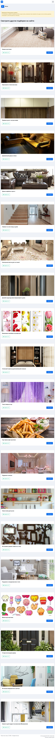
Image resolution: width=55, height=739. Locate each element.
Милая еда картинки (7, 617)
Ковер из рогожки (6, 49)
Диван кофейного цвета (8, 191)
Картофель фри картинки (9, 439)
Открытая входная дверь (9, 653)
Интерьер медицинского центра (11, 688)
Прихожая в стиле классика (9, 84)
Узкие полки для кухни (8, 511)
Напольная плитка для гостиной (11, 262)
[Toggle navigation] (53, 2)
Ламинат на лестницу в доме (10, 226)
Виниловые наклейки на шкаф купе (11, 333)
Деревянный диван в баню (9, 155)
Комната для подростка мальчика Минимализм (15, 724)
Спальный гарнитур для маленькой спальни (14, 368)
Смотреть (49, 52)
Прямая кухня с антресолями (10, 120)
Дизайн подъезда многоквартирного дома (13, 297)
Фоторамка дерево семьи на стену (11, 546)
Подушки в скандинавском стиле (11, 582)
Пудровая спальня (7, 475)
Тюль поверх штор (7, 404)
